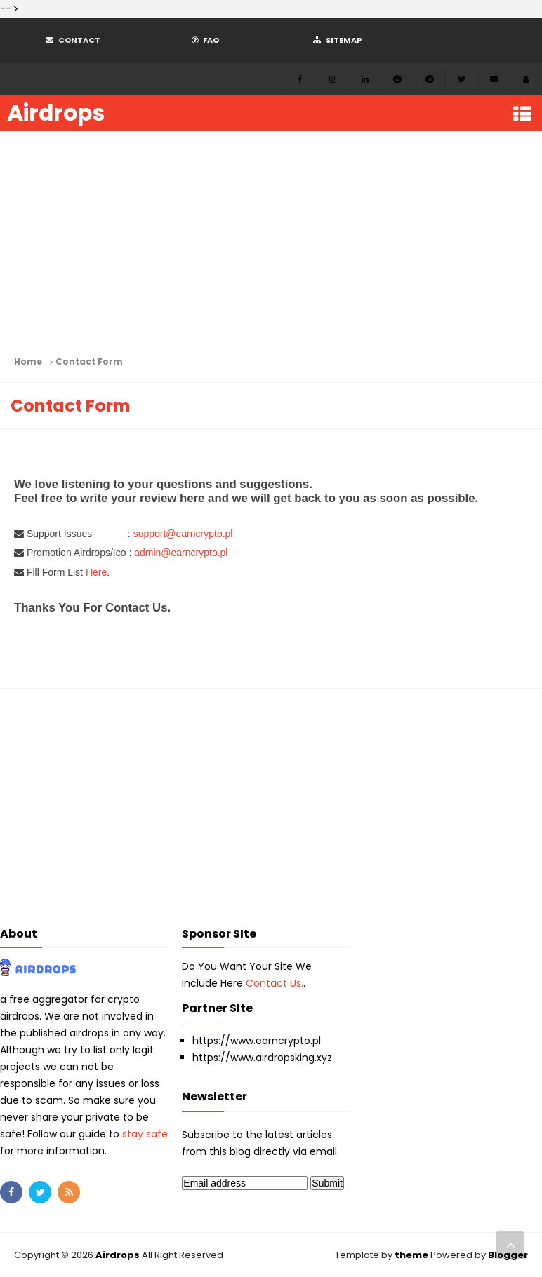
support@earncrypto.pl (183, 533)
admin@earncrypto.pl (180, 552)
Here (96, 572)
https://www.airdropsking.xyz (262, 1057)
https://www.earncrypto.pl (256, 1041)
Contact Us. (274, 983)
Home (28, 361)
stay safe (145, 1134)
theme (411, 1255)
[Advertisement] (271, 243)
